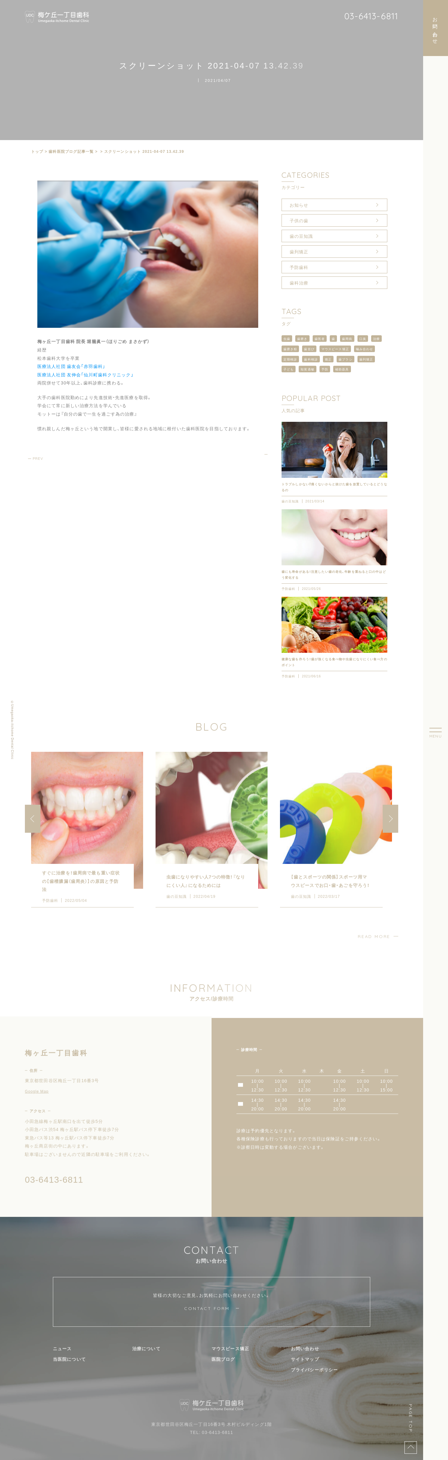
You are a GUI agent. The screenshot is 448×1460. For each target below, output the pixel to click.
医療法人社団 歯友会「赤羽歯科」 (71, 366)
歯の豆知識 (301, 236)
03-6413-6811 (371, 16)
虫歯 (286, 338)
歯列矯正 (299, 251)
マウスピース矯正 (335, 348)
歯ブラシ (345, 359)
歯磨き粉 (290, 348)
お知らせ (299, 205)
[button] (390, 829)
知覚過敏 (307, 369)
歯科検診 (311, 359)
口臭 (362, 338)
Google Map (37, 1101)
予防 (324, 369)
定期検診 (290, 359)
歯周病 (347, 338)
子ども (288, 369)
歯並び (309, 348)
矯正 (328, 359)
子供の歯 (299, 220)
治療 (376, 338)
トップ (37, 151)
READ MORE (374, 946)
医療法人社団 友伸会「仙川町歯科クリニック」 (85, 374)
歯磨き (302, 338)
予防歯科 (299, 267)
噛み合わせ (364, 348)
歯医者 (320, 338)
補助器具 (342, 369)
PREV (38, 458)
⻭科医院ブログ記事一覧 (71, 151)
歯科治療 (299, 283)
